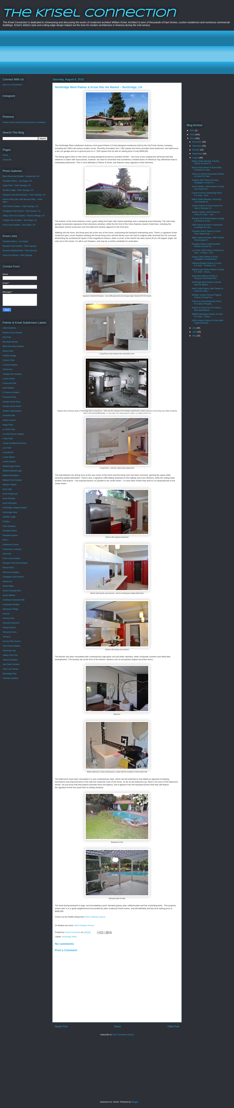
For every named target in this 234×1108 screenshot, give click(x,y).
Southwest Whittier (11, 604)
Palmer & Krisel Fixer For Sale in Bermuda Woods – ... (206, 308)
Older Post (173, 1026)
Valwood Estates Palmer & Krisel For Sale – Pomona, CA (206, 264)
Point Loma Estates (11, 558)
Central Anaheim (10, 365)
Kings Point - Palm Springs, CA (17, 185)
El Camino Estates (11, 392)
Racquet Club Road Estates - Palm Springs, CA (24, 195)
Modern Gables (10, 484)
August (195, 158)
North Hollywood (10, 494)
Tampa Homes (9, 627)
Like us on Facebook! (12, 84)
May (194, 336)
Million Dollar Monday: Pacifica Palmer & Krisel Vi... (205, 162)
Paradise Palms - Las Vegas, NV (17, 181)
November (197, 146)
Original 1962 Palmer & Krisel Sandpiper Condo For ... (205, 181)
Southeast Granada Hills (14, 600)
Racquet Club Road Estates (15, 563)
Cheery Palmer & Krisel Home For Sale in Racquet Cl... (207, 206)
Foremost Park (9, 397)
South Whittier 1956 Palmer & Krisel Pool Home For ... (208, 187)
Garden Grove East (11, 402)
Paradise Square (10, 535)
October (196, 150)
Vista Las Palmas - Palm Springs (17, 255)
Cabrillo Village (9, 355)
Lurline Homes (9, 461)
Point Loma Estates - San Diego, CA (19, 225)
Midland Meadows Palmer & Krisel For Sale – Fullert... (207, 315)
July (194, 328)
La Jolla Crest (9, 429)
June (194, 332)
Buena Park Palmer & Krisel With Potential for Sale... (207, 168)
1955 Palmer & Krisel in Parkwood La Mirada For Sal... (207, 226)
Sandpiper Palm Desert (13, 577)
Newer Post (61, 1026)
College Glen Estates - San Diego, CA (20, 220)
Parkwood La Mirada (12, 549)
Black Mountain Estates (13, 346)
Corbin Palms (9, 378)
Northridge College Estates (15, 507)
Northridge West (69, 936)
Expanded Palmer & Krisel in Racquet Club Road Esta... (205, 277)
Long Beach (8, 452)
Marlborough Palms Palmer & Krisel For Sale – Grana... (208, 270)
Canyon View (9, 360)
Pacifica (6, 521)
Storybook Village (10, 609)
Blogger (134, 1102)
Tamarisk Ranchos (11, 623)
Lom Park (7, 448)
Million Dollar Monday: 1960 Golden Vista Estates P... (208, 238)
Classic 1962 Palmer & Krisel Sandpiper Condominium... (205, 258)
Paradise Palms (10, 530)
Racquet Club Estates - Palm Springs (19, 246)
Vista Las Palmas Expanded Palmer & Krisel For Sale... (208, 175)
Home (117, 1026)
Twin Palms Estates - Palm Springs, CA (20, 206)
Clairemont (7, 369)
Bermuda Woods (10, 342)
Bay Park (7, 337)
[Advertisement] (98, 52)
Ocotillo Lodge (9, 517)
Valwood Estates (10, 660)
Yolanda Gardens (10, 678)
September (197, 153)
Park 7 (6, 540)
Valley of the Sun (10, 655)
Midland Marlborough (12, 471)
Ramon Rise (8, 567)
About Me (7, 160)
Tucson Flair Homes (12, 641)
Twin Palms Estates (11, 646)
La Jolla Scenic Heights (13, 434)
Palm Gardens (9, 526)
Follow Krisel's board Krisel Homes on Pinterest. (24, 122)
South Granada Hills (12, 590)
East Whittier (8, 388)
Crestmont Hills (9, 383)
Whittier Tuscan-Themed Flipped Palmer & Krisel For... (206, 296)
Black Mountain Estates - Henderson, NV (21, 176)
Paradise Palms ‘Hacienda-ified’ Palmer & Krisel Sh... (206, 245)
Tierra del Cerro (10, 632)
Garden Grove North (12, 406)
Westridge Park (10, 673)
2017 (192, 130)
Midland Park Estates (12, 480)
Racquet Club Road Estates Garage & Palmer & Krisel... (208, 219)
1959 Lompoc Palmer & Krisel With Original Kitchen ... (207, 321)
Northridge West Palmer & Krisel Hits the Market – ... (206, 283)
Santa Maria (8, 586)
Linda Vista (8, 438)
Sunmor (6, 613)
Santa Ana (7, 581)
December (197, 142)
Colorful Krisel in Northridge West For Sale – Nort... (207, 194)
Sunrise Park (8, 618)
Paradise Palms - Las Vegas (15, 241)
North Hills (7, 489)
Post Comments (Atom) (123, 1034)
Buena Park (8, 351)
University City (9, 650)
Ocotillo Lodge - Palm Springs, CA (18, 190)
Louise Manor (9, 457)
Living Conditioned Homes (14, 443)
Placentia (7, 554)
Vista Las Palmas (10, 669)
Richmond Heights (11, 572)
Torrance (7, 637)
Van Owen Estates (11, 664)
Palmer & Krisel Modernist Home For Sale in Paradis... (206, 302)
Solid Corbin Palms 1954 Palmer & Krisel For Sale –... (207, 289)
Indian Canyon (9, 420)
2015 (192, 138)
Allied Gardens (9, 328)
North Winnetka (10, 503)
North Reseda (9, 498)
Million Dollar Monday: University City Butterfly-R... (206, 200)
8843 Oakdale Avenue (95, 917)
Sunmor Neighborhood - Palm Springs (20, 250)
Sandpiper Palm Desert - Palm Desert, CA (22, 211)
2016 (192, 134)
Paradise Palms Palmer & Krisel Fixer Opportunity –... (206, 232)
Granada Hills (9, 415)
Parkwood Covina (11, 544)
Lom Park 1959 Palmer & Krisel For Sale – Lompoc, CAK (208, 251)
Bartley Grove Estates (12, 332)
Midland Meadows (11, 475)
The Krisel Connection (89, 13)
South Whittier (9, 595)
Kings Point (8, 425)
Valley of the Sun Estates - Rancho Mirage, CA (24, 215)
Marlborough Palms (11, 466)
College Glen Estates (12, 374)
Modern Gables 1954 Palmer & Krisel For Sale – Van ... (205, 213)
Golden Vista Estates (12, 411)
